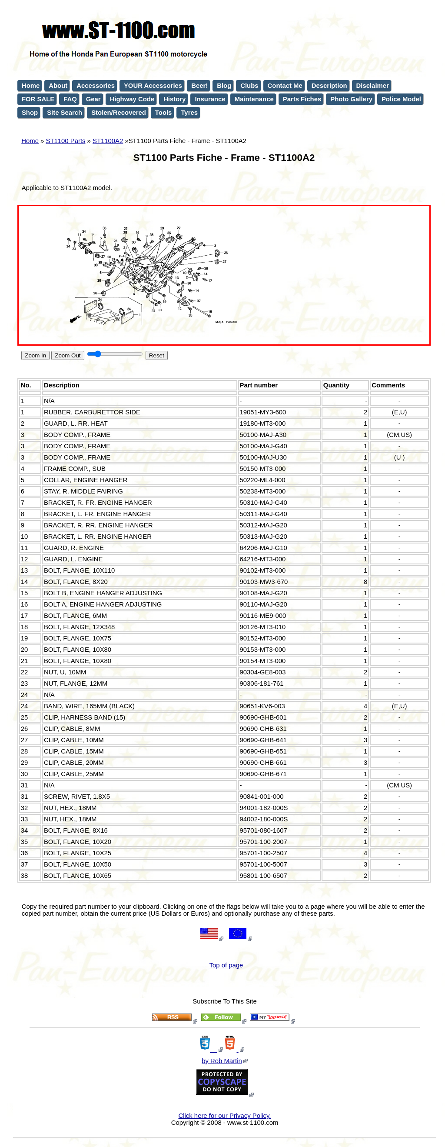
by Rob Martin (222, 1060)
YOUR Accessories (153, 85)
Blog (224, 85)
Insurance (210, 99)
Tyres (189, 112)
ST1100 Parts (66, 140)
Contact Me (285, 85)
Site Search (64, 112)
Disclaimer (372, 85)
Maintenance (254, 99)
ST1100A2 (108, 140)
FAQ (70, 99)
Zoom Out (67, 355)
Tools (163, 112)
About (58, 85)
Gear (93, 99)
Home (30, 140)
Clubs (249, 85)
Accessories (95, 85)
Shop (30, 112)
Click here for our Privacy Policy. (225, 1115)
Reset (156, 355)
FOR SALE (38, 99)
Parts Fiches (302, 99)
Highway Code (132, 99)
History (174, 99)
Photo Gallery (351, 99)
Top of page (226, 965)
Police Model (401, 99)
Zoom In (35, 355)
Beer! (199, 85)
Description (329, 85)
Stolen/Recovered (118, 112)
